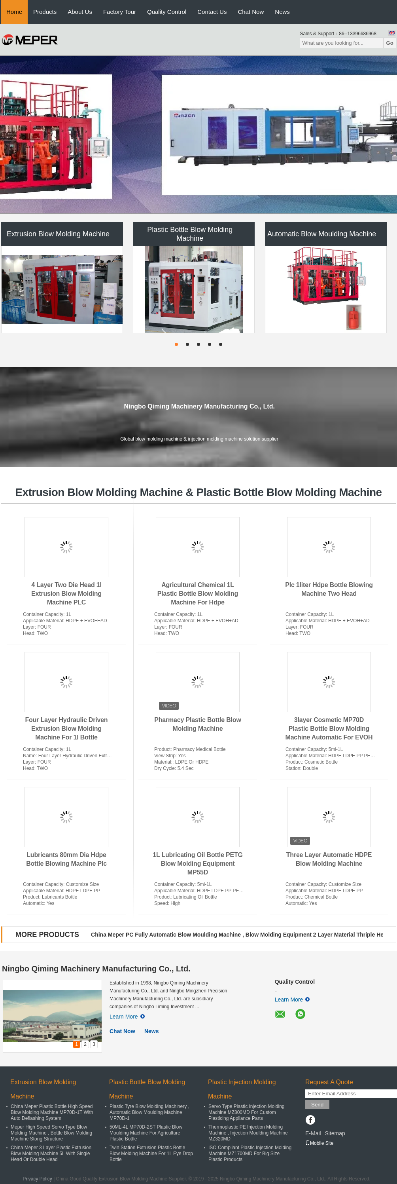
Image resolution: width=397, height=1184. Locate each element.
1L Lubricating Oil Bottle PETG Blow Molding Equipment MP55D (198, 863)
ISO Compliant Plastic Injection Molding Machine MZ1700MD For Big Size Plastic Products (249, 1153)
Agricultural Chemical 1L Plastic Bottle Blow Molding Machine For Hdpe (197, 594)
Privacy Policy (37, 1179)
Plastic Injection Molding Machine (242, 1089)
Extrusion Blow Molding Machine (58, 234)
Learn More (127, 1016)
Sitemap (335, 1133)
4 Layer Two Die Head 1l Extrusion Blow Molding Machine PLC (66, 594)
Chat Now (251, 12)
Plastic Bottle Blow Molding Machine (190, 234)
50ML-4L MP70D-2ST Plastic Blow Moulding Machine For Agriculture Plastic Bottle (146, 1133)
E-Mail (313, 1133)
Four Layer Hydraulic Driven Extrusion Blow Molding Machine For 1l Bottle (66, 728)
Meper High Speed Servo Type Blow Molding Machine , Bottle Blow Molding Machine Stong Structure (51, 1133)
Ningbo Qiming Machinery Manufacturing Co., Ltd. (96, 968)
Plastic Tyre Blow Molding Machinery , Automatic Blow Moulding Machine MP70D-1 (149, 1112)
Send (317, 1105)
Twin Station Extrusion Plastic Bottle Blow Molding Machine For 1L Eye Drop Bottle (151, 1153)
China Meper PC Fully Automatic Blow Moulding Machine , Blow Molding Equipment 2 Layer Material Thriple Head (240, 934)
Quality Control (166, 11)
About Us (80, 11)
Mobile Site (319, 1143)
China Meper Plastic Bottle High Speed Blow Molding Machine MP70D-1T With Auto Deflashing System (52, 1112)
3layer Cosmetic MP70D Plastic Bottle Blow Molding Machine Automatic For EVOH (329, 728)
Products (45, 11)
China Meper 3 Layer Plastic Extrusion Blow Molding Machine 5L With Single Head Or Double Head (51, 1153)
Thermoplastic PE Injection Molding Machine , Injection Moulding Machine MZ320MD (248, 1133)
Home (14, 11)
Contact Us (212, 11)
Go (389, 43)
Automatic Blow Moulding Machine (321, 234)
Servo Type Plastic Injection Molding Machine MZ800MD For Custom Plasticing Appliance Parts (246, 1112)
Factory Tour (119, 11)
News (282, 11)
